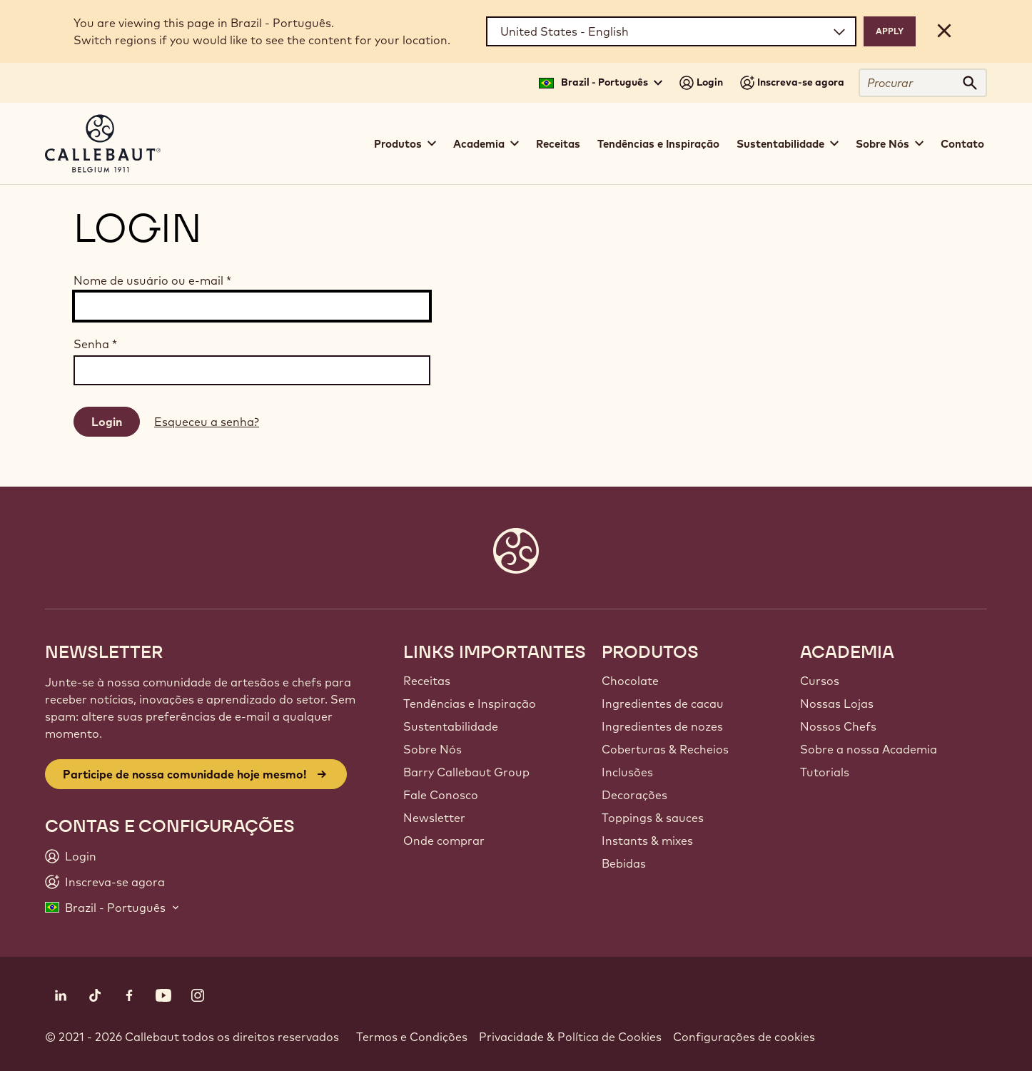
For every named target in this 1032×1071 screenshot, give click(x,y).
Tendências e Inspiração (658, 144)
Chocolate (630, 681)
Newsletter (434, 818)
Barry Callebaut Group (466, 772)
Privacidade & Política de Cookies (570, 1037)
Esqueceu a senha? (206, 422)
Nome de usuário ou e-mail (152, 280)
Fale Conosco (440, 795)
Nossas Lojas (837, 703)
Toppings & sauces (653, 818)
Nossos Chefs (838, 726)
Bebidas (624, 863)
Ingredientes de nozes (662, 726)
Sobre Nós (432, 749)
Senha (95, 344)
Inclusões (627, 772)
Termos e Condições (411, 1037)
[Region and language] (671, 31)
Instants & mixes (647, 840)
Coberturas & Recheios (665, 749)
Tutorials (824, 772)
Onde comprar (444, 840)
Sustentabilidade (450, 726)
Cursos (819, 681)
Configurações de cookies (744, 1037)
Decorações (634, 795)
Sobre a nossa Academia (868, 749)
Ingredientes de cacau (663, 703)
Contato (962, 144)
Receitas (558, 144)
